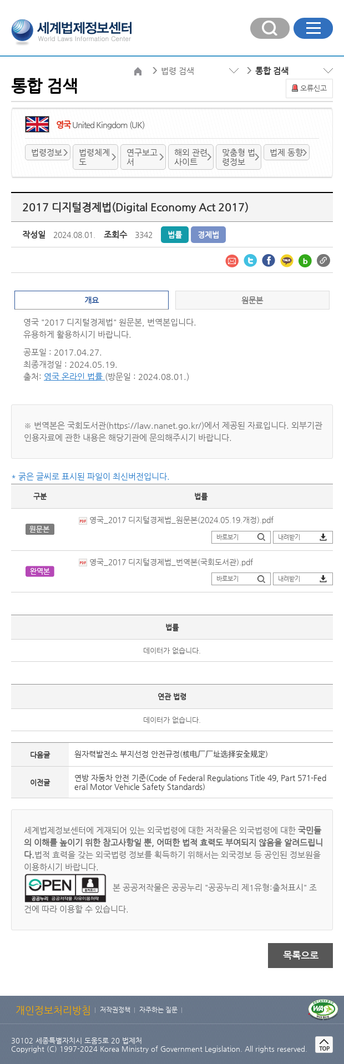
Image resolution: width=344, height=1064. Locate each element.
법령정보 (46, 152)
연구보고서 (142, 157)
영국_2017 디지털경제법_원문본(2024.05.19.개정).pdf (176, 520)
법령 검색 (177, 70)
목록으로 (300, 955)
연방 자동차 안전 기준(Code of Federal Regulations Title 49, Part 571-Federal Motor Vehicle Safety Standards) (200, 782)
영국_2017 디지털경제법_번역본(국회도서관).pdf (166, 562)
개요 (91, 300)
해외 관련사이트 (191, 157)
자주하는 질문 (158, 1010)
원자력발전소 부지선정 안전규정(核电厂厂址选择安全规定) (171, 753)
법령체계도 (94, 157)
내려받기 (289, 537)
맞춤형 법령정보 (238, 157)
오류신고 (313, 88)
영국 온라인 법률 (74, 376)
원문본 (252, 300)
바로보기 (227, 537)
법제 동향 (286, 152)
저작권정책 (115, 1010)
